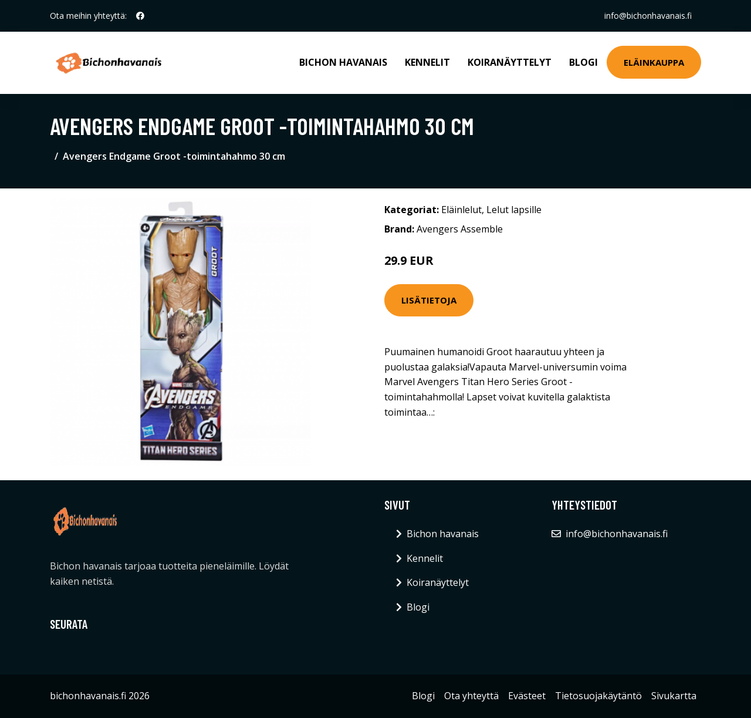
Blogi (583, 62)
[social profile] (140, 16)
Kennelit (427, 62)
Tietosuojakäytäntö (598, 695)
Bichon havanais (343, 62)
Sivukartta (673, 695)
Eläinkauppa (654, 62)
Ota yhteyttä (471, 695)
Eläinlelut (461, 209)
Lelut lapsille (514, 209)
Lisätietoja (428, 300)
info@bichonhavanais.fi (648, 15)
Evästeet (527, 695)
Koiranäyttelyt (510, 62)
